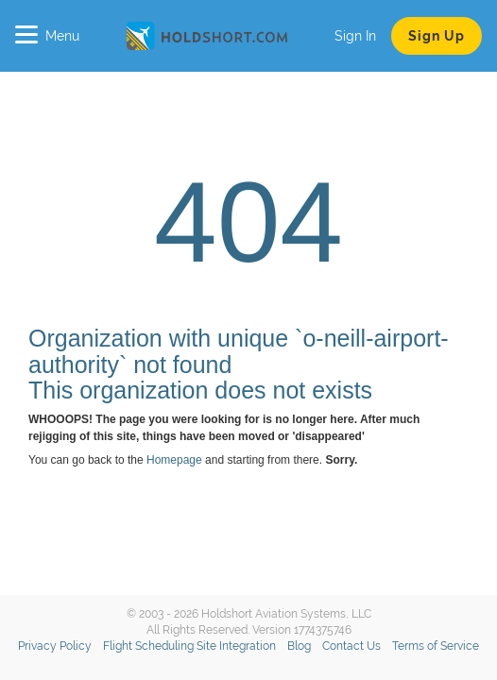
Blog (299, 646)
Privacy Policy (55, 646)
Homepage (174, 460)
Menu (47, 36)
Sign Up (436, 35)
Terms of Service (435, 646)
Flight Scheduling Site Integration (189, 646)
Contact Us (351, 646)
